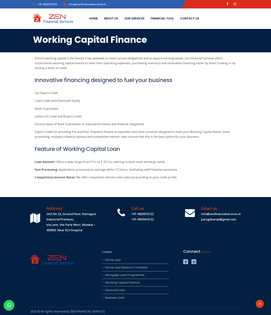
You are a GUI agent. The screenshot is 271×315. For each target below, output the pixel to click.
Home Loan (113, 259)
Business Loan (114, 297)
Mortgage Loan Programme (124, 274)
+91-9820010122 (45, 4)
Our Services (134, 18)
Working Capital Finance (122, 282)
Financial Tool (162, 18)
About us (111, 18)
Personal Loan (115, 289)
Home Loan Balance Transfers (126, 267)
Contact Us (189, 18)
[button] (9, 305)
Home (93, 18)
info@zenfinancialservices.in (85, 4)
